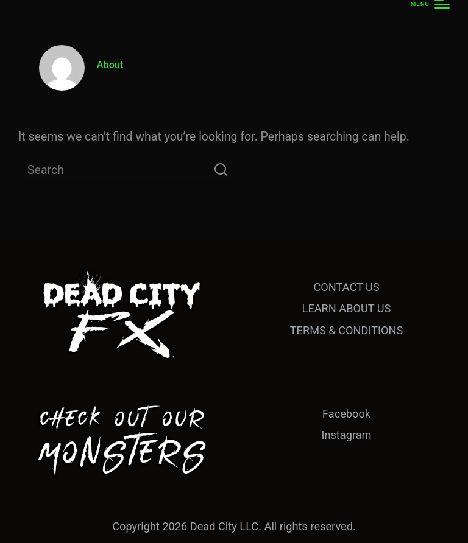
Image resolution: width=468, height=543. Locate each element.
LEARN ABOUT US (346, 308)
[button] (221, 170)
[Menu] (430, 4)
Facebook (346, 413)
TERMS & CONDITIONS (346, 330)
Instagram (346, 435)
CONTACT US (346, 287)
